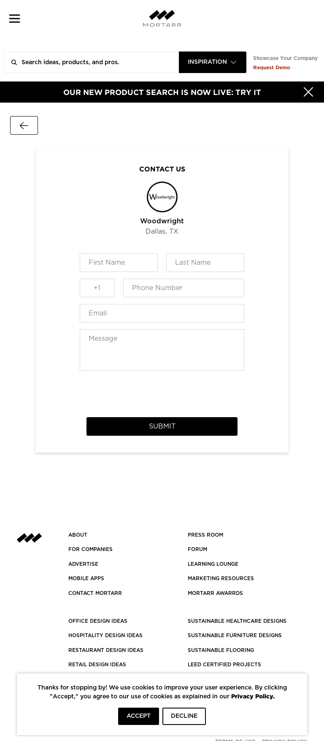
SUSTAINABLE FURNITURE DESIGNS (235, 635)
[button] (14, 18)
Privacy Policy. (253, 696)
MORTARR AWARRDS (215, 593)
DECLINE (184, 716)
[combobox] (212, 62)
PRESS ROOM (205, 534)
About (77, 534)
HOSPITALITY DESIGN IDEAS (105, 635)
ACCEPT (139, 716)
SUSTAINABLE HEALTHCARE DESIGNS (237, 621)
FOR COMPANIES (90, 549)
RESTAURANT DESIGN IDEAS (105, 650)
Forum (197, 549)
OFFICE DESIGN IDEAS (97, 621)
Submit (162, 426)
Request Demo (271, 67)
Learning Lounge (213, 564)
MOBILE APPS (86, 578)
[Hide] (308, 92)
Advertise (83, 564)
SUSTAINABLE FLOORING (221, 650)
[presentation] (162, 393)
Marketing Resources (221, 578)
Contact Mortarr (95, 593)
